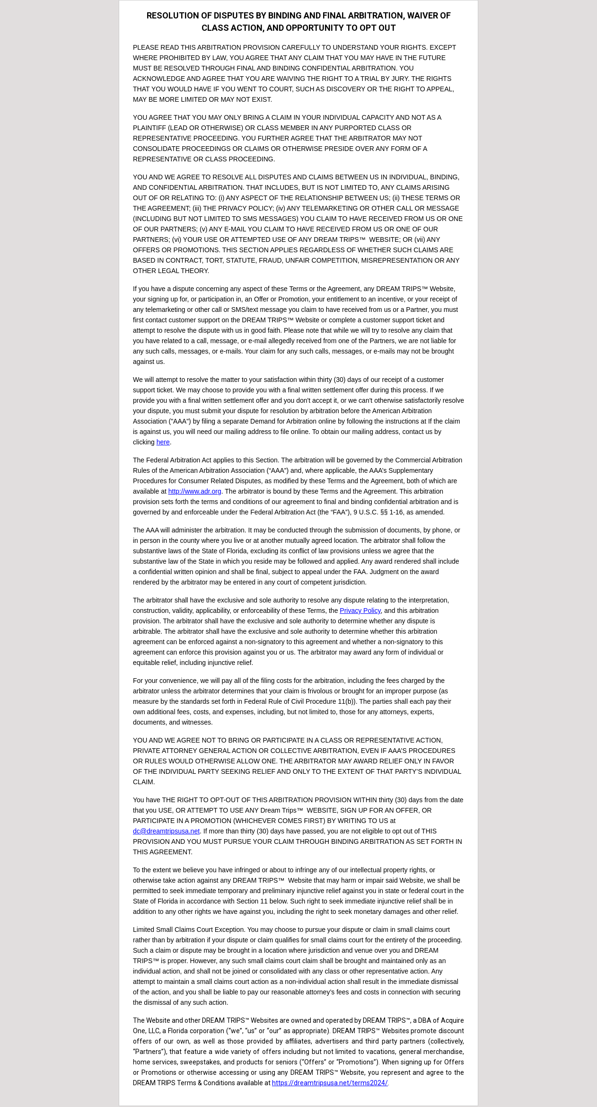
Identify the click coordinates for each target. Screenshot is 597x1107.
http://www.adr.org (194, 491)
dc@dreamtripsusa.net (166, 831)
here (163, 442)
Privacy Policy (360, 610)
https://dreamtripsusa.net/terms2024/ (330, 1083)
